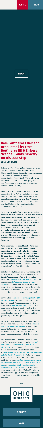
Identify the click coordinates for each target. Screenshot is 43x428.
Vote (21, 423)
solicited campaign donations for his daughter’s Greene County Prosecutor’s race (21, 362)
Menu (37, 5)
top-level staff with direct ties (23, 279)
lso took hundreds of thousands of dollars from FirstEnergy (20, 344)
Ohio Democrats (7, 5)
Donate (22, 5)
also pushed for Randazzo (23, 305)
